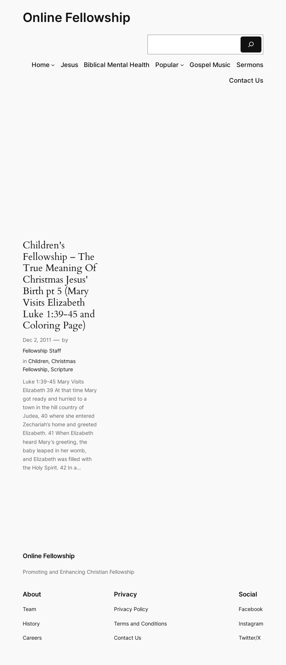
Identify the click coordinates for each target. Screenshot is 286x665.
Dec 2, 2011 (37, 340)
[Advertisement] (143, 152)
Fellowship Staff (42, 350)
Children (38, 361)
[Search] (251, 44)
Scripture (62, 369)
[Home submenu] (53, 65)
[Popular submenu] (182, 65)
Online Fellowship (76, 17)
